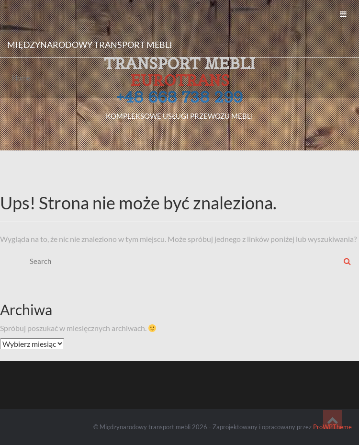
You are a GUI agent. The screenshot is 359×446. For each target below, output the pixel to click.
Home (21, 77)
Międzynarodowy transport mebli (89, 44)
